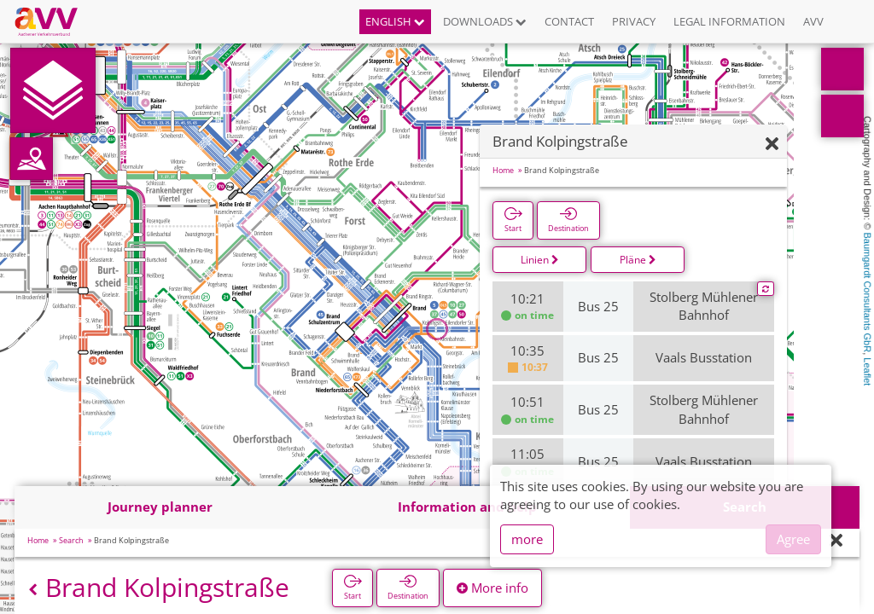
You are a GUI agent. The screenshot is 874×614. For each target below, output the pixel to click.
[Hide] (772, 144)
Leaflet (867, 371)
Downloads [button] (485, 21)
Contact (569, 21)
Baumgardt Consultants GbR (867, 293)
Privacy (634, 21)
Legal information (729, 21)
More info (492, 587)
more (527, 538)
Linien (540, 259)
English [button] (395, 21)
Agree (793, 538)
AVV (813, 21)
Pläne (638, 259)
